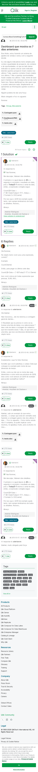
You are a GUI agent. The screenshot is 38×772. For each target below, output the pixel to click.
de (30, 578)
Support (4, 671)
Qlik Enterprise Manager (9, 632)
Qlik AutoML (5, 616)
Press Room (5, 683)
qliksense (23, 581)
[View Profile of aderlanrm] (14, 161)
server (6, 588)
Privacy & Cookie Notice (10, 742)
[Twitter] (2, 719)
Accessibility (5, 690)
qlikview (21, 571)
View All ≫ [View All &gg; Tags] (6, 594)
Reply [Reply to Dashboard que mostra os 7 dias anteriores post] (30, 142)
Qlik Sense (5, 612)
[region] (19, 758)
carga (12, 588)
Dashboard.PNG (10, 118)
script (30, 575)
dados (25, 585)
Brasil (4, 27)
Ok (19, 765)
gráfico (15, 581)
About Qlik (5, 680)
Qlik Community (7, 715)
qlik (30, 581)
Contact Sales (6, 706)
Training (4, 668)
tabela (25, 578)
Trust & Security (7, 687)
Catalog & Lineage (7, 636)
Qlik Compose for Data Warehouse (14, 629)
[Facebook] (11, 719)
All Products (5, 606)
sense (19, 585)
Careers (4, 696)
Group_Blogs (22, 575)
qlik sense (7, 578)
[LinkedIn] (6, 719)
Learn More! (27, 21)
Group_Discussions (13, 106)
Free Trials (5, 658)
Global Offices (6, 703)
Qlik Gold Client (6, 639)
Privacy (3, 693)
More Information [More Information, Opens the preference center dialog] (19, 769)
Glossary (4, 664)
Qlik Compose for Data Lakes (12, 626)
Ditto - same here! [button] (9, 133)
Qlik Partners (5, 654)
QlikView (4, 619)
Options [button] (34, 27)
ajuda (19, 578)
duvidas (6, 585)
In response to (9, 169)
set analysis (7, 581)
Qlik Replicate (6, 622)
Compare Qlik (6, 661)
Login (27, 2)
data (14, 578)
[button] (35, 40)
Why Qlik (4, 642)
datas (13, 585)
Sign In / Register (31, 10)
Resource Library (7, 651)
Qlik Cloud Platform (8, 609)
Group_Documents (10, 575)
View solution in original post (14, 216)
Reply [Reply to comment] (28, 231)
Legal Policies (6, 738)
